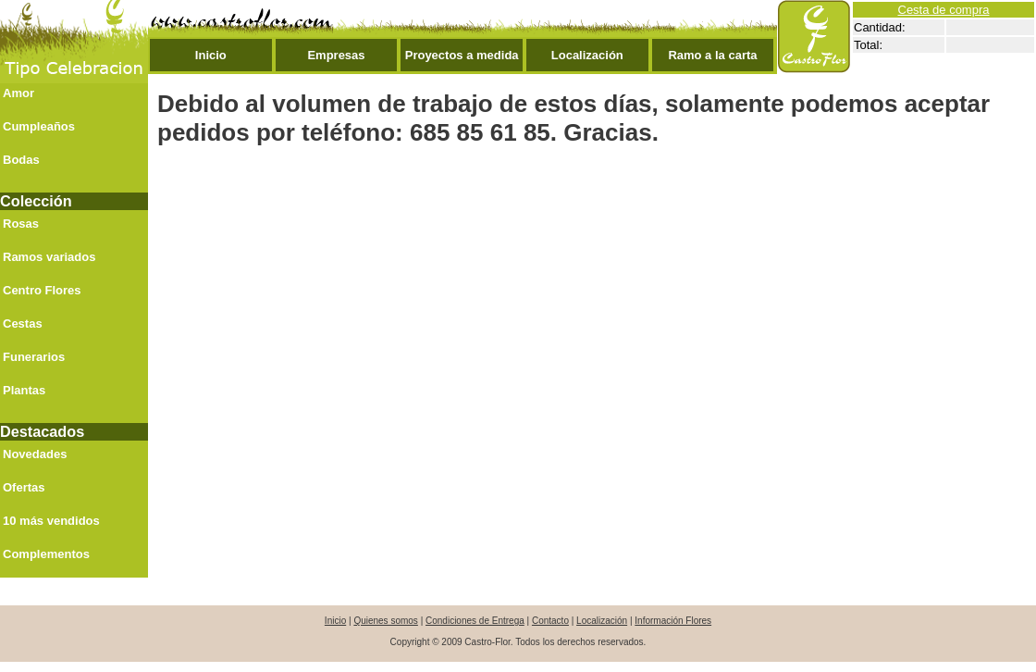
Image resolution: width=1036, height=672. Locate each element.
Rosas (21, 223)
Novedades (35, 454)
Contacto (550, 621)
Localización (587, 55)
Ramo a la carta (712, 55)
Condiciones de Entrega (475, 621)
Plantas (24, 390)
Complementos (46, 554)
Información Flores (673, 621)
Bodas (21, 160)
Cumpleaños (39, 126)
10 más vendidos (51, 521)
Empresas (335, 55)
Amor (18, 93)
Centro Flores (42, 290)
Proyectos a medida (462, 55)
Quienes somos (385, 621)
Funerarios (34, 357)
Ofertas (24, 487)
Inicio (211, 55)
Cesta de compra (944, 10)
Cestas (23, 323)
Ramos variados (49, 257)
